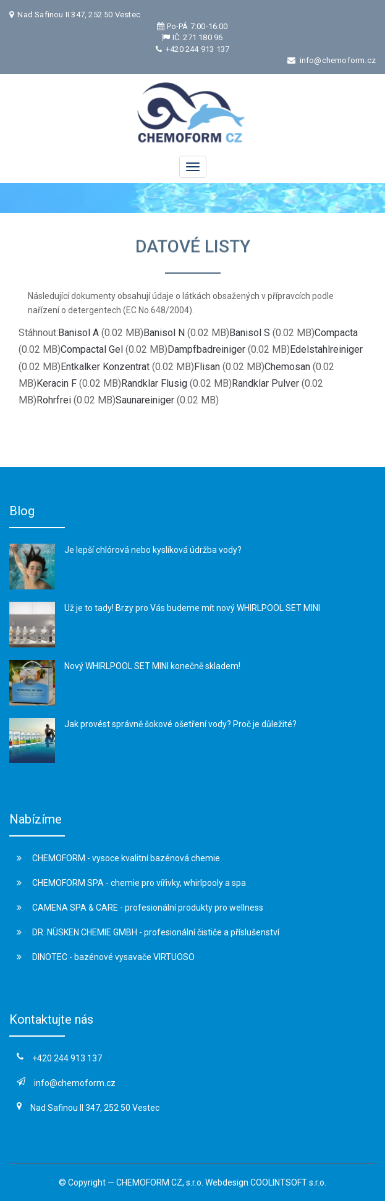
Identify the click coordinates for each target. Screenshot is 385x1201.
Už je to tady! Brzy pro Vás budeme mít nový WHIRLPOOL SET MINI (192, 608)
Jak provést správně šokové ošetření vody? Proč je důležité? (180, 724)
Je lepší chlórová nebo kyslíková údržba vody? (153, 550)
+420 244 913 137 (196, 49)
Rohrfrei (53, 400)
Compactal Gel (92, 349)
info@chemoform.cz (338, 60)
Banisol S (249, 333)
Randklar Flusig (154, 383)
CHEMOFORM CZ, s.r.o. (159, 1182)
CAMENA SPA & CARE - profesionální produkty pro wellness (140, 907)
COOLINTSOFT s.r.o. (288, 1182)
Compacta (336, 333)
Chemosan (287, 367)
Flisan (207, 367)
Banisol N (164, 333)
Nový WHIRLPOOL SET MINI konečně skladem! (152, 666)
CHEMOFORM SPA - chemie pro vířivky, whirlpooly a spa (131, 883)
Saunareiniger (145, 400)
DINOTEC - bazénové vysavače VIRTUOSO (106, 957)
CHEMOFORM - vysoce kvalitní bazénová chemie (118, 858)
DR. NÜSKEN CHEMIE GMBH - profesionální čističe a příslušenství (148, 932)
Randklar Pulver (265, 383)
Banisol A (78, 333)
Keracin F (56, 383)
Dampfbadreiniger (206, 349)
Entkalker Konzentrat (105, 367)
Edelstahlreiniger (326, 349)
